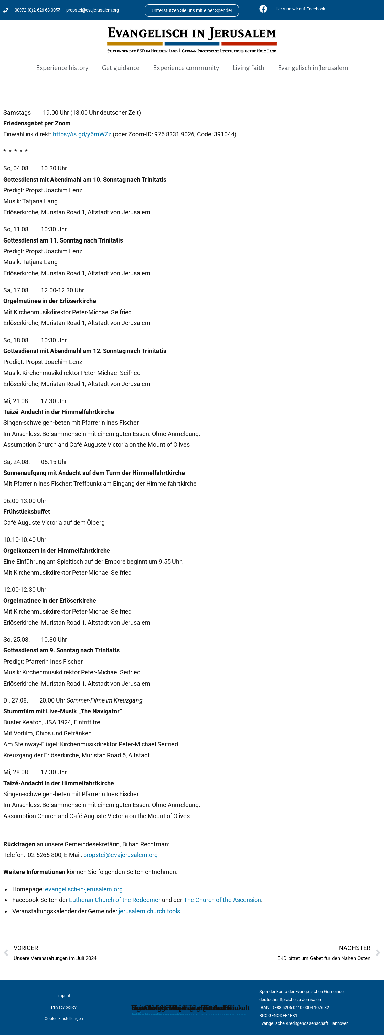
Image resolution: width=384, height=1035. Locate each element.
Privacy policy (64, 1007)
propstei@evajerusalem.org (120, 854)
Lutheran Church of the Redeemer (115, 899)
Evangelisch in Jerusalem (313, 67)
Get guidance (121, 67)
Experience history (62, 67)
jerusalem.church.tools (149, 911)
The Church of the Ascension (222, 899)
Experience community (186, 67)
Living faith (248, 67)
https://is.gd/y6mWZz (82, 134)
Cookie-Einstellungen (64, 1018)
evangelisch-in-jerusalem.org (84, 889)
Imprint (63, 995)
